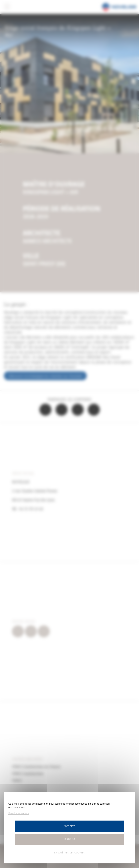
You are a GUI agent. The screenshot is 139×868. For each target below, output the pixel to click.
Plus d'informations (18, 813)
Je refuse (69, 839)
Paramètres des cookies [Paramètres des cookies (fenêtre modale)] (69, 852)
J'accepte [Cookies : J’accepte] (69, 826)
